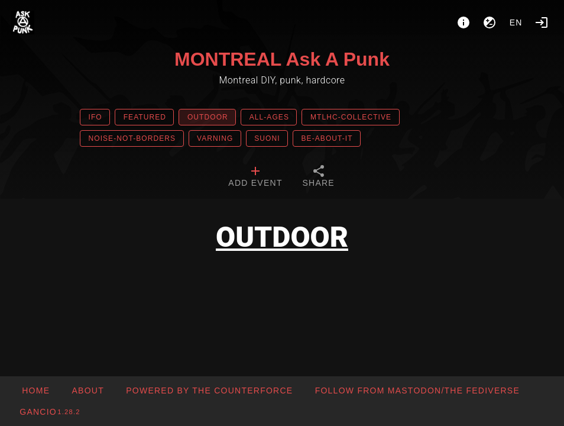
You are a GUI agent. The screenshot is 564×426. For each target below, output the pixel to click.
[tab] (255, 177)
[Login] (542, 22)
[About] (463, 22)
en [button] (516, 22)
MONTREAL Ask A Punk (282, 59)
